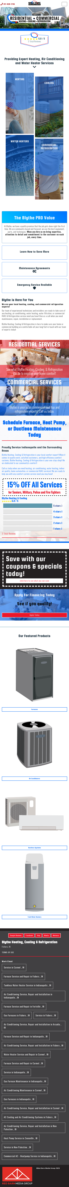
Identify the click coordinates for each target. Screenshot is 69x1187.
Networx (56, 935)
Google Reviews (16, 935)
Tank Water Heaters (34, 917)
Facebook (29, 935)
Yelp (38, 935)
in (14, 967)
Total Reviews (34, 41)
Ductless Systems (34, 848)
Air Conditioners (34, 779)
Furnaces (34, 709)
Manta (46, 935)
